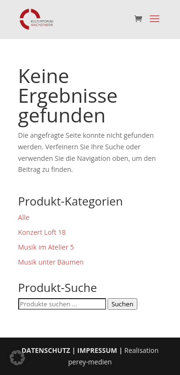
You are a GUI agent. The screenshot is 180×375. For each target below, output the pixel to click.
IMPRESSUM (97, 350)
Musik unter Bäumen (51, 261)
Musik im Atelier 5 (46, 247)
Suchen (122, 304)
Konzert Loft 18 (42, 232)
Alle (24, 217)
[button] (17, 357)
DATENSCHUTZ (46, 350)
